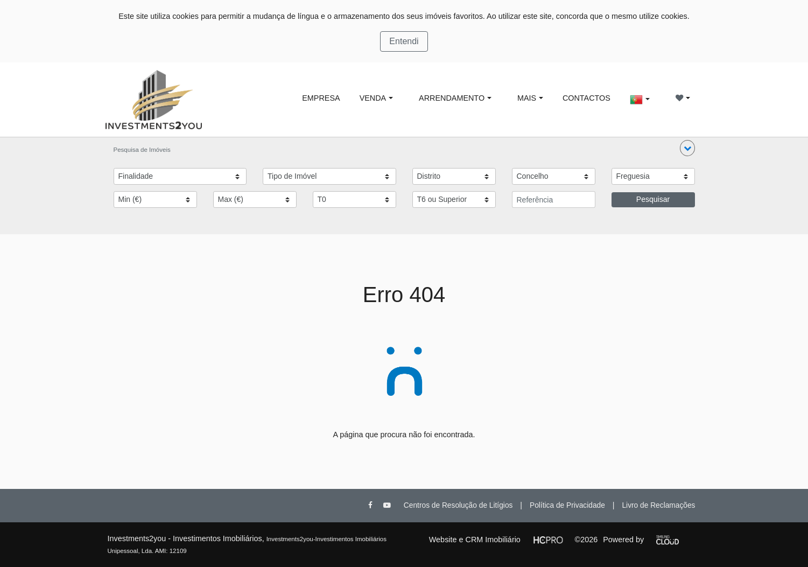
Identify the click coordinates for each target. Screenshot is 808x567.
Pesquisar (653, 199)
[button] (687, 148)
